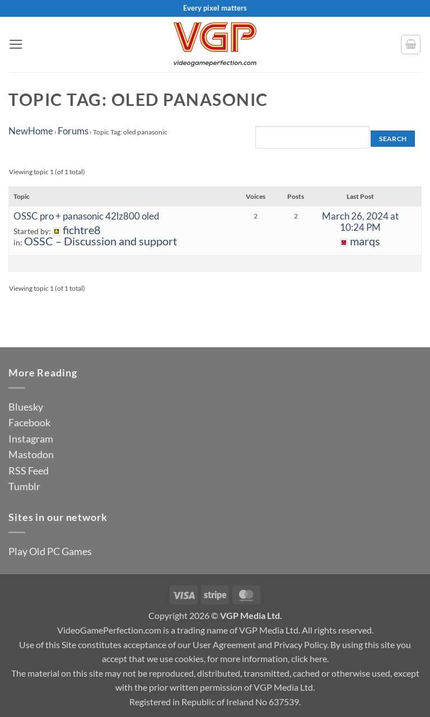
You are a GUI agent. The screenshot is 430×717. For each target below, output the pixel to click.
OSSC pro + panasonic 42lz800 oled (86, 216)
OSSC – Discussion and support (100, 241)
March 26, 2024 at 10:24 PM (360, 221)
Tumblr (24, 486)
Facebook (29, 422)
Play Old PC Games (50, 551)
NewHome (30, 131)
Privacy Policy (300, 644)
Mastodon (31, 454)
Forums (73, 131)
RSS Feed (28, 470)
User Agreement (224, 644)
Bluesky (25, 407)
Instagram (30, 438)
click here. (310, 658)
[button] (16, 44)
